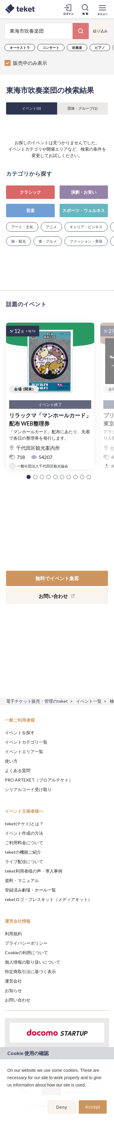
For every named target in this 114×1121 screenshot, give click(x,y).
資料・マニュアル (22, 880)
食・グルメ (48, 241)
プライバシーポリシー (26, 943)
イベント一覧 (89, 701)
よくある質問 (17, 770)
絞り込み (100, 31)
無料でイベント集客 (57, 578)
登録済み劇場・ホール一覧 (30, 889)
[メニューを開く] (102, 9)
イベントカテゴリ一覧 (26, 742)
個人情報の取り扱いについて (32, 962)
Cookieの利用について (26, 952)
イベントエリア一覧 (24, 751)
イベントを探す (20, 732)
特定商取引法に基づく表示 (30, 971)
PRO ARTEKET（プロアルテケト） (39, 779)
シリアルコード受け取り (28, 789)
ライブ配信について (24, 861)
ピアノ (100, 47)
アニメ (51, 227)
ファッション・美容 (86, 241)
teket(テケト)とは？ (24, 823)
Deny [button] (61, 1107)
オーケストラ (20, 47)
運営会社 (13, 981)
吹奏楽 (77, 47)
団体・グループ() (82, 108)
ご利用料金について (24, 842)
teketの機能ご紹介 (23, 852)
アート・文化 (22, 227)
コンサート (51, 47)
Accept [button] (92, 1107)
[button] (28, 477)
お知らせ (13, 990)
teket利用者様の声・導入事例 (33, 871)
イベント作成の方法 (24, 833)
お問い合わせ (17, 999)
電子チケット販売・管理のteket (37, 701)
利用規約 (13, 933)
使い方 (11, 761)
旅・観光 (18, 241)
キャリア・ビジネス (86, 227)
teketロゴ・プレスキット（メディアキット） (48, 899)
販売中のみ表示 (30, 63)
